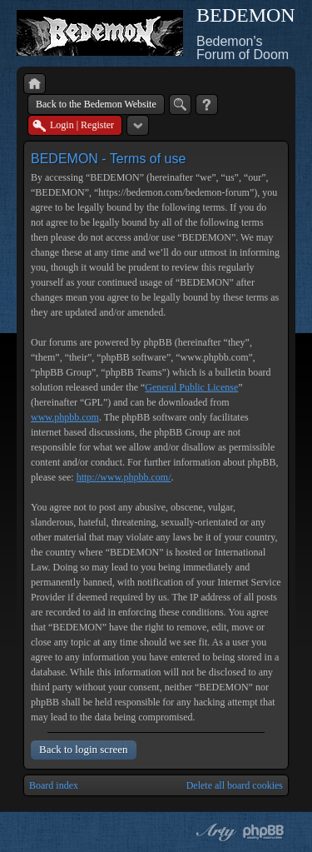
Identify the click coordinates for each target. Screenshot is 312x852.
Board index (53, 785)
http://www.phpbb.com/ (124, 477)
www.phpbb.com (65, 417)
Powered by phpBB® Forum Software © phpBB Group (264, 832)
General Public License (191, 387)
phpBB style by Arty (214, 832)
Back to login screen (83, 749)
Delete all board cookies (234, 785)
